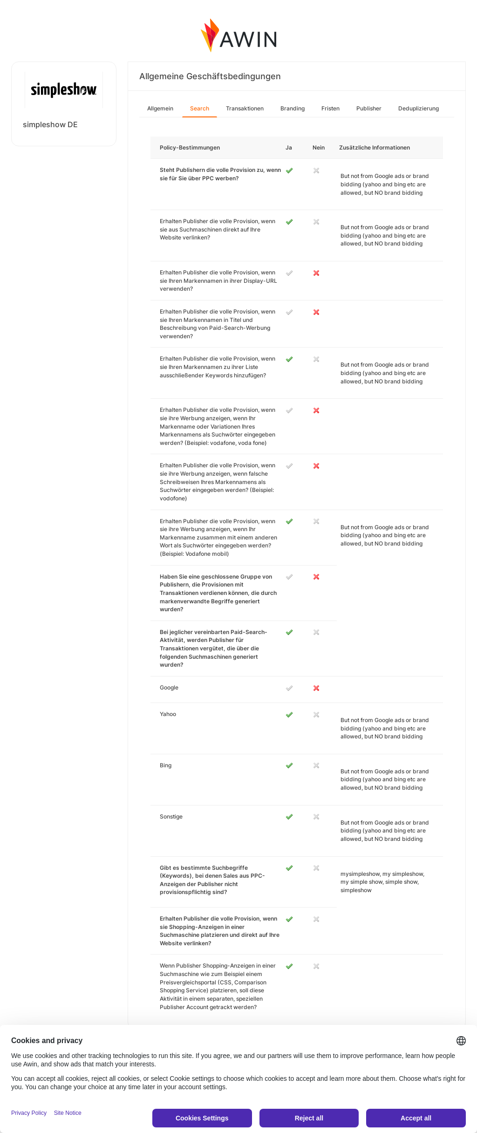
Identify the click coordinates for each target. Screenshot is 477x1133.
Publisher (369, 108)
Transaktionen (245, 108)
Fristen (330, 108)
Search (199, 108)
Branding (292, 108)
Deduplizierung (418, 108)
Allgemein (160, 108)
